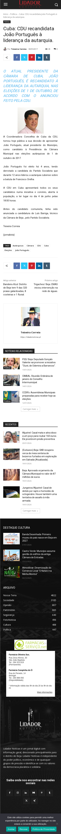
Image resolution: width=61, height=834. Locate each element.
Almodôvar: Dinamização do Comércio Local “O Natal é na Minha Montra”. (37, 570)
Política (13, 14)
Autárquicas (18, 245)
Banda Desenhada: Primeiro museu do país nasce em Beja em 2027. (39, 537)
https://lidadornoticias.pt (30, 337)
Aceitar (11, 829)
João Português (22, 250)
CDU (39, 245)
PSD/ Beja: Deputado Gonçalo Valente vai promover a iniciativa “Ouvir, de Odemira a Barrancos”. (38, 362)
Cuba (46, 245)
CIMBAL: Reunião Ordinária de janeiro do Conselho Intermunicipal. (37, 379)
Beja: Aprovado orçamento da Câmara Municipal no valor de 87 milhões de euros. (39, 473)
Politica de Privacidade (44, 829)
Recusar (24, 829)
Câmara (30, 245)
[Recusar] (57, 823)
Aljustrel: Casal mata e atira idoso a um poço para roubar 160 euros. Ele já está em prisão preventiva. (39, 435)
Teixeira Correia (19, 49)
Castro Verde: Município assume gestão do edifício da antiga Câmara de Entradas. (38, 554)
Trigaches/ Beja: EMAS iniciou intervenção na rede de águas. (46, 288)
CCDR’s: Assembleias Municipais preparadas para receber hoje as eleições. (39, 395)
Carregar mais (30, 409)
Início (5, 14)
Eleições (8, 250)
